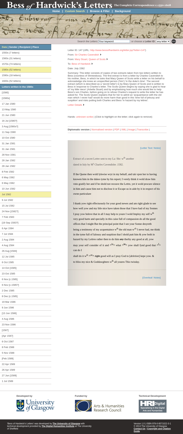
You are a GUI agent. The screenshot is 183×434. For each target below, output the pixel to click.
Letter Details (76, 105)
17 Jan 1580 (8, 103)
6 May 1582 (8, 177)
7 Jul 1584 (7, 234)
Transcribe (142, 129)
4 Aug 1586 (8, 319)
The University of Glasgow (66, 423)
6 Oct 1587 (8, 341)
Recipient (24, 47)
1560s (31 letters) (11, 58)
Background (123, 11)
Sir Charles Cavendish (88, 54)
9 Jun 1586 (8, 307)
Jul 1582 (6, 194)
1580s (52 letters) (11, 69)
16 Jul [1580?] (9, 120)
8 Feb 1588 (8, 347)
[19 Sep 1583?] (10, 222)
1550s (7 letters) (10, 52)
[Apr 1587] (7, 335)
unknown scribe (84, 116)
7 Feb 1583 (8, 217)
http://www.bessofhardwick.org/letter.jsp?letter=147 (117, 50)
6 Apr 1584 (8, 228)
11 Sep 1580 (9, 132)
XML (123, 129)
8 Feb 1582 (8, 171)
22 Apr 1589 (8, 364)
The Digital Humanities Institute (58, 426)
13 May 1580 (9, 109)
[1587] (5, 330)
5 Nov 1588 (8, 352)
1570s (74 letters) (11, 64)
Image (131, 129)
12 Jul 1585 (8, 256)
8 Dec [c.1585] (10, 296)
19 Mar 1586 (9, 302)
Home (56, 11)
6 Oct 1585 (8, 262)
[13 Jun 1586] (9, 313)
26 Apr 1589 (8, 369)
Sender (13, 47)
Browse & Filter (100, 11)
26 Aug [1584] (9, 251)
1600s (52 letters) (11, 81)
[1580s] (6, 98)
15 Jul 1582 (8, 205)
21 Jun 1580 (8, 115)
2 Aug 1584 (8, 239)
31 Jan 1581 (8, 143)
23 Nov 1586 (9, 324)
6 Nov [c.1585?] (10, 285)
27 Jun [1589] (9, 375)
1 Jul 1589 (7, 381)
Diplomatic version (78, 129)
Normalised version (102, 129)
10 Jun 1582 (8, 188)
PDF (116, 129)
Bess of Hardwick (82, 63)
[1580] (5, 92)
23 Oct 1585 (8, 273)
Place (36, 47)
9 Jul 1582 (7, 200)
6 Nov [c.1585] (10, 279)
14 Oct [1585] (9, 268)
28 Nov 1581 (9, 154)
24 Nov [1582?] (10, 211)
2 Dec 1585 (8, 290)
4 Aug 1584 (8, 245)
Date (4, 47)
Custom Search (75, 11)
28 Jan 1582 (8, 160)
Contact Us (139, 428)
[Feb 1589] (8, 358)
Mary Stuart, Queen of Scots (91, 59)
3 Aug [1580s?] (10, 126)
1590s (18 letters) (11, 75)
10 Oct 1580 (8, 137)
